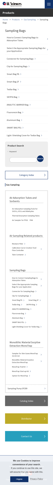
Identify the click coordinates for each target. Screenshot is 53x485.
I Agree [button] (19, 479)
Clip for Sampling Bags (17, 66)
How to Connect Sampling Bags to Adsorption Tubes (22, 39)
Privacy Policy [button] (36, 479)
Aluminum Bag (13, 120)
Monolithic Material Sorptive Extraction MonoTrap (23, 361)
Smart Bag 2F (13, 81)
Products (16, 19)
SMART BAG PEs (14, 127)
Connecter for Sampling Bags (20, 58)
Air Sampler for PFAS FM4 (22, 220)
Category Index (26, 175)
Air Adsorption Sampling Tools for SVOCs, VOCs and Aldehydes (25, 210)
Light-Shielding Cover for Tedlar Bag (23, 135)
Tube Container (18, 254)
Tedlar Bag (12, 89)
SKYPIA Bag (12, 97)
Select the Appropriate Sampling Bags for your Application (26, 49)
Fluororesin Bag (14, 112)
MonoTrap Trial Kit (19, 367)
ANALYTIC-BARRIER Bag (18, 104)
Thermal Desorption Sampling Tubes (26, 216)
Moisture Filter (17, 244)
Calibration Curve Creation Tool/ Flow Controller (24, 249)
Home (5, 19)
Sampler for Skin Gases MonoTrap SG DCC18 (25, 354)
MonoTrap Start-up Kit (20, 371)
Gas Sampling (30, 19)
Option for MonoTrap (20, 376)
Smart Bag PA (13, 74)
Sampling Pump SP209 (17, 388)
